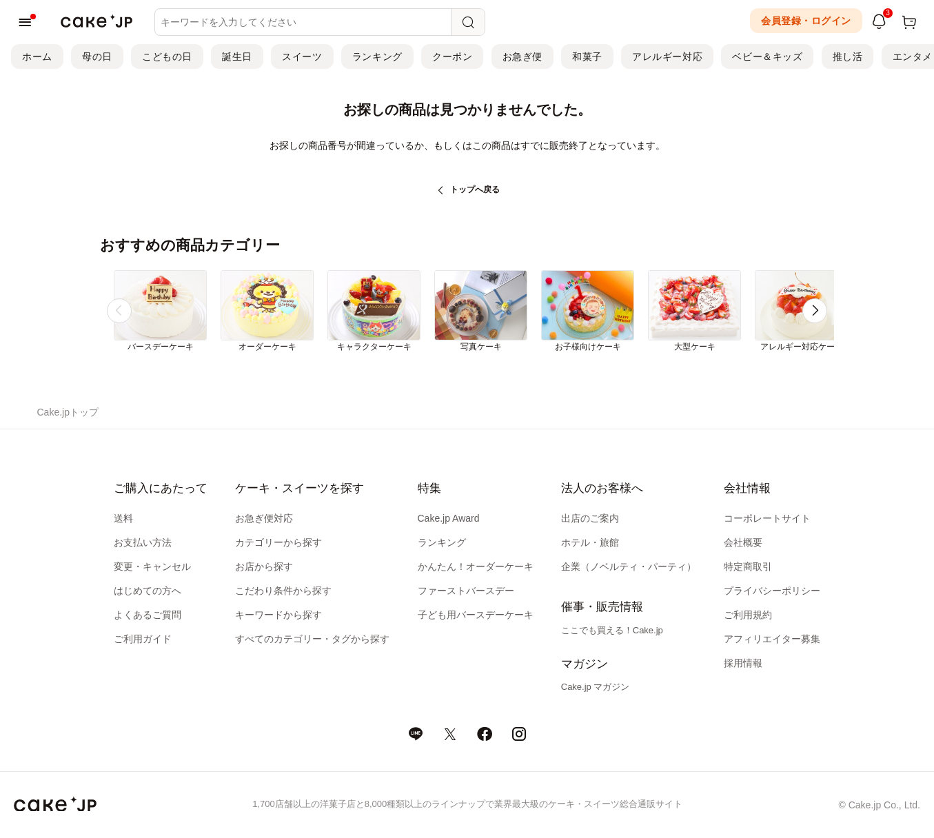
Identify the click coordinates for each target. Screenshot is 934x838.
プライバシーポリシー (772, 590)
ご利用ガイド (143, 638)
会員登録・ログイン (806, 20)
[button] (814, 310)
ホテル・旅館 (590, 542)
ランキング (377, 56)
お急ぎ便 (522, 56)
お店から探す (264, 566)
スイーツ (302, 56)
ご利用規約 (748, 614)
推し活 (848, 56)
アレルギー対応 (667, 56)
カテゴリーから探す (278, 542)
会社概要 (743, 542)
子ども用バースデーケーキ (476, 614)
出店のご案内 (590, 518)
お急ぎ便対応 (264, 518)
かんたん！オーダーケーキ (476, 566)
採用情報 (743, 662)
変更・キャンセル (152, 566)
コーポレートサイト (767, 518)
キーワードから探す (278, 614)
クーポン (452, 56)
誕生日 (237, 56)
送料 (123, 518)
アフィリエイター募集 (772, 638)
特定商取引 (748, 566)
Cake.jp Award (449, 518)
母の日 (97, 56)
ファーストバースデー (466, 590)
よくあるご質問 (147, 614)
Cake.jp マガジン (595, 687)
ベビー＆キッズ (767, 56)
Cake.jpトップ (68, 412)
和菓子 (587, 56)
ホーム (37, 56)
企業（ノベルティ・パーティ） (628, 566)
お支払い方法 (143, 542)
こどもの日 (167, 56)
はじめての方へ (147, 590)
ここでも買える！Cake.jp (612, 630)
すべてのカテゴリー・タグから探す (312, 638)
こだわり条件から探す (283, 590)
